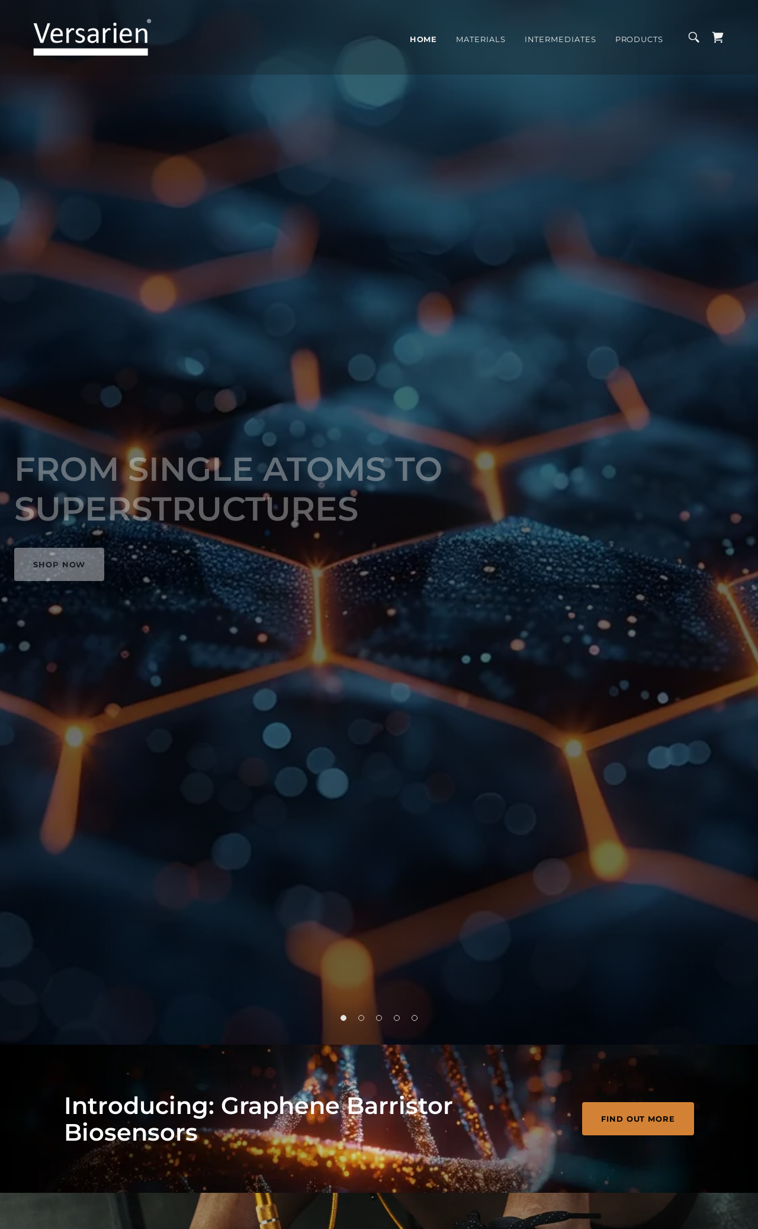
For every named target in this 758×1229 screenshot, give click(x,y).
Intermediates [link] (560, 39)
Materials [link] (480, 39)
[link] (92, 36)
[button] (343, 1018)
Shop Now (59, 564)
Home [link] (424, 39)
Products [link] (639, 39)
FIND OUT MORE (638, 1118)
